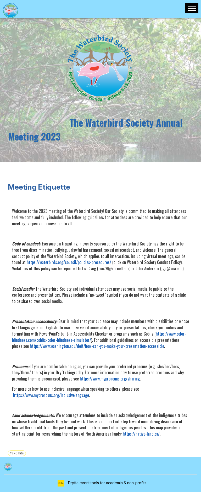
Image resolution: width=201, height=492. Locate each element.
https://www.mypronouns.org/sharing (110, 379)
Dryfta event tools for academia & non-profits (106, 483)
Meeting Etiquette (39, 187)
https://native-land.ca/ (141, 434)
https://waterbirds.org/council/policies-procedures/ (69, 262)
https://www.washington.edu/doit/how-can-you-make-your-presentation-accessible (97, 346)
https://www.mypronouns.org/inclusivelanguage (51, 395)
